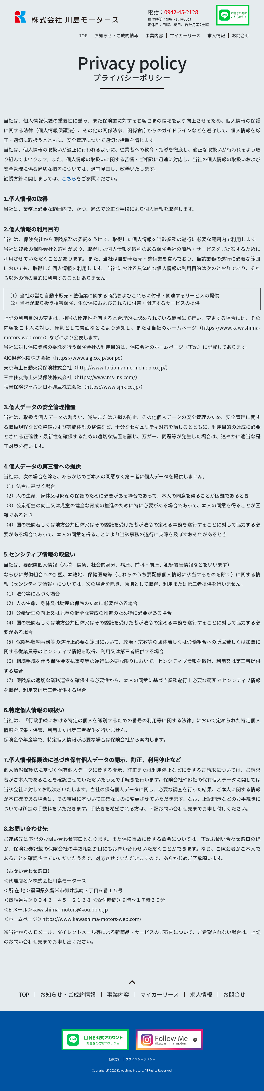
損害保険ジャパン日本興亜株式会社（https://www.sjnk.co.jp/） (74, 386)
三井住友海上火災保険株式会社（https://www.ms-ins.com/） (72, 377)
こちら (69, 178)
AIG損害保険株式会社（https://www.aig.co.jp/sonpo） (64, 357)
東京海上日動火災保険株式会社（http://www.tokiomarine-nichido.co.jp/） (87, 367)
